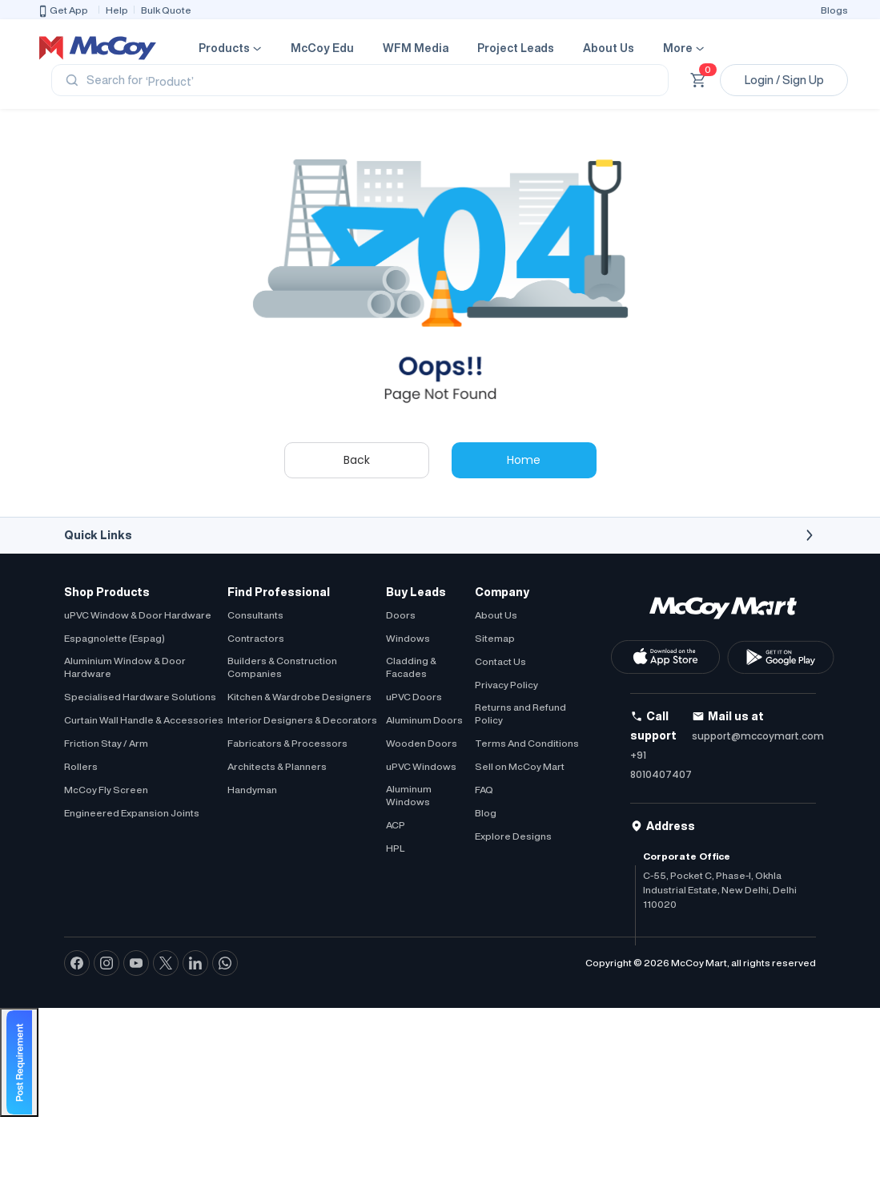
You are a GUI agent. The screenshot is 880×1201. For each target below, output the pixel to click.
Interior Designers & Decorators (302, 720)
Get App (62, 11)
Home (523, 460)
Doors (401, 615)
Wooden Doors (421, 743)
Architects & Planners (277, 766)
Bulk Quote (166, 10)
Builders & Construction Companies (282, 667)
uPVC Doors (414, 696)
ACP (395, 825)
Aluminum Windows (409, 795)
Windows (408, 638)
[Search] (360, 80)
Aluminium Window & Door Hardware (125, 667)
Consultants (255, 615)
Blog (485, 813)
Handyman (252, 789)
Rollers (81, 766)
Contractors (255, 638)
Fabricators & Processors (287, 743)
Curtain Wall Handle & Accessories (143, 720)
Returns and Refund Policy (520, 713)
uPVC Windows (421, 766)
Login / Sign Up (784, 80)
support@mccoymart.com (758, 736)
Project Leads (515, 48)
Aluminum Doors (424, 720)
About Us (608, 48)
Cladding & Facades (411, 667)
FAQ (484, 789)
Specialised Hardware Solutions (140, 696)
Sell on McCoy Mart (520, 766)
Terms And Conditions (527, 743)
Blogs (834, 10)
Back (357, 460)
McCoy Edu (322, 48)
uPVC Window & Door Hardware (137, 615)
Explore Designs (513, 836)
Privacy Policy (506, 684)
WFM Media (415, 48)
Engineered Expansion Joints (131, 813)
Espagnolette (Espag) (114, 638)
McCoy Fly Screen (106, 789)
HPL (395, 848)
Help (117, 10)
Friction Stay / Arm (106, 743)
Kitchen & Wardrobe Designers (299, 696)
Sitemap (495, 638)
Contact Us (500, 661)
